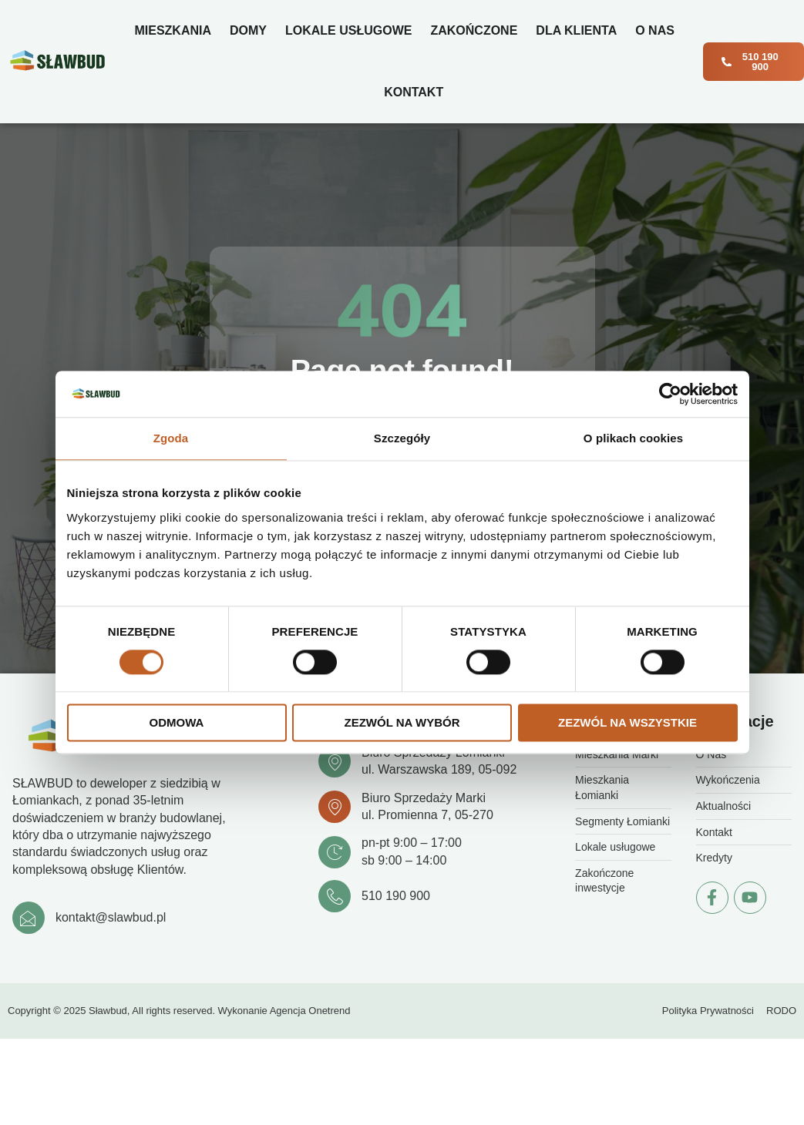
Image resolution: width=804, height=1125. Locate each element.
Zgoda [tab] (171, 438)
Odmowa (177, 723)
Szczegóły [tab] (402, 438)
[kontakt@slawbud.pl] (28, 918)
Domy (248, 30)
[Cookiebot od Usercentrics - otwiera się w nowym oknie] (670, 393)
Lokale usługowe (348, 30)
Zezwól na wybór (402, 723)
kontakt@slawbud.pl (111, 917)
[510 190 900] (334, 896)
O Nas (654, 30)
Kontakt (413, 92)
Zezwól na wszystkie (627, 723)
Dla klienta (576, 30)
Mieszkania (172, 30)
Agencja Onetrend (310, 1010)
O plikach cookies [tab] (633, 438)
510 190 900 (396, 895)
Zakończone (473, 30)
